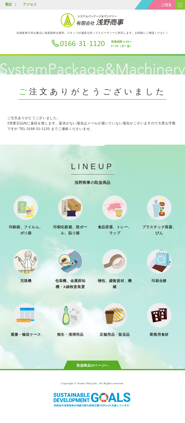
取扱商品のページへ (92, 365)
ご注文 (166, 5)
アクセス (30, 4)
